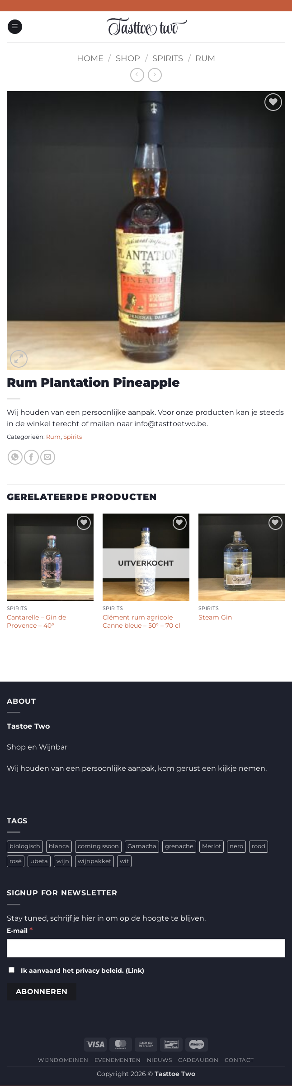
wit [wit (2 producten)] (124, 861)
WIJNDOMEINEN (63, 1060)
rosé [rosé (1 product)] (15, 861)
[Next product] (137, 75)
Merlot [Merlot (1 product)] (211, 846)
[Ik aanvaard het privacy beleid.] (11, 970)
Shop (128, 58)
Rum (205, 58)
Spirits (167, 58)
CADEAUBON (198, 1060)
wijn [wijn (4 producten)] (63, 861)
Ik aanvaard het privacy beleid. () (76, 970)
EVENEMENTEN (117, 1060)
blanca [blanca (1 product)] (59, 846)
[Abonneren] (41, 991)
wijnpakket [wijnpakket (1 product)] (94, 861)
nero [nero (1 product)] (236, 846)
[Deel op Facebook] (31, 457)
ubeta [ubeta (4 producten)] (39, 861)
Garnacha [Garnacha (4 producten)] (141, 846)
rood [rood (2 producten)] (258, 846)
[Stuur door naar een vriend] (47, 457)
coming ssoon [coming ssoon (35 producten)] (98, 846)
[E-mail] (146, 948)
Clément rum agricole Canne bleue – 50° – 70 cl (141, 621)
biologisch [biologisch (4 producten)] (24, 846)
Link (135, 970)
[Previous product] (155, 75)
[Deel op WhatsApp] (15, 457)
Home (90, 58)
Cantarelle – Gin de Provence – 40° (36, 621)
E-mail (20, 930)
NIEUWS (159, 1060)
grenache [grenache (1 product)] (179, 846)
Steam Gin (215, 617)
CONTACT (239, 1060)
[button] (15, 26)
